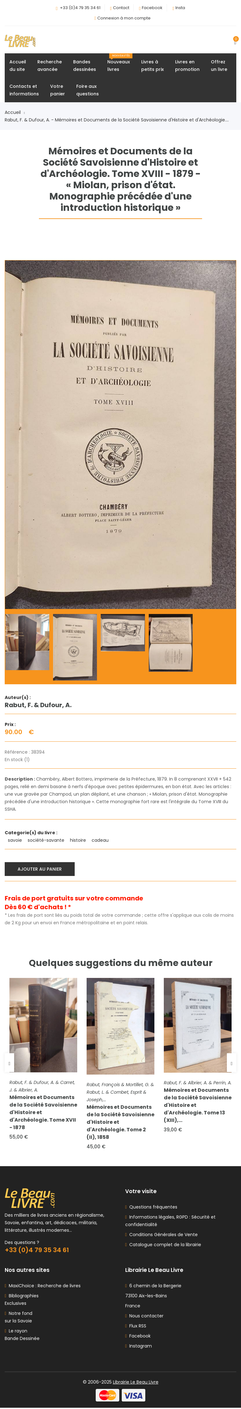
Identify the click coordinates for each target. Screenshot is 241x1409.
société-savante (47, 840)
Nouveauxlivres (119, 63)
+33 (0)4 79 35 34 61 (80, 8)
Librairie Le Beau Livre (135, 1383)
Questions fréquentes (152, 1208)
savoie (15, 840)
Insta (180, 8)
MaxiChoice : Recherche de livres (43, 1287)
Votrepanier (57, 90)
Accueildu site (17, 66)
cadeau (101, 840)
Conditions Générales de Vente (162, 1236)
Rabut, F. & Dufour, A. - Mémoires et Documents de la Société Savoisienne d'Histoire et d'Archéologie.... (117, 120)
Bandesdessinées (84, 66)
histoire (78, 840)
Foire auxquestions (87, 90)
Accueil (15, 112)
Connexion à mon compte (124, 18)
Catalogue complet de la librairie (164, 1246)
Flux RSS (135, 1327)
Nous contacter (144, 1317)
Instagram (138, 1347)
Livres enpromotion (187, 66)
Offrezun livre (219, 66)
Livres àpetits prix (152, 66)
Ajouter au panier (40, 869)
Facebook (152, 8)
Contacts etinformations (24, 90)
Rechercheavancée (49, 66)
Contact (121, 8)
